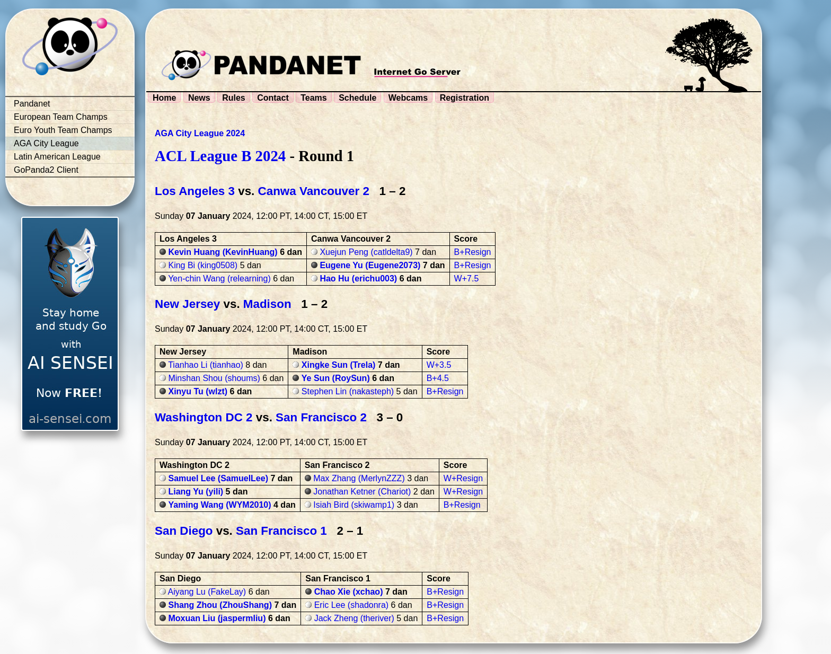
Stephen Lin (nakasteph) (348, 391)
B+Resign (472, 252)
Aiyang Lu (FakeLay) (207, 591)
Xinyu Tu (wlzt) (197, 391)
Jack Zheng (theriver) (354, 618)
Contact (273, 97)
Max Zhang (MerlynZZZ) (358, 478)
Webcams (408, 97)
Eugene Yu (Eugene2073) (370, 265)
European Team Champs (61, 116)
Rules (233, 97)
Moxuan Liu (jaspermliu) (217, 618)
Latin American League (57, 156)
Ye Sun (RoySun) (336, 378)
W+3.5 (439, 364)
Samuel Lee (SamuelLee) (218, 478)
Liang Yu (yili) (195, 491)
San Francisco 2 (321, 417)
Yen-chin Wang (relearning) (219, 278)
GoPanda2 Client (46, 169)
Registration (464, 97)
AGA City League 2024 (200, 133)
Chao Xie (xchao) (348, 591)
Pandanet (32, 103)
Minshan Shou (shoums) (214, 378)
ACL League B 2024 (220, 155)
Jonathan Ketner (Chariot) (362, 491)
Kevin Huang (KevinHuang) (222, 252)
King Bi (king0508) (202, 265)
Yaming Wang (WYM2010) (219, 504)
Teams (313, 97)
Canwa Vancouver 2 (313, 191)
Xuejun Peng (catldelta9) (366, 252)
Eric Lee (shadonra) (351, 604)
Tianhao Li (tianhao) (205, 364)
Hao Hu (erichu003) (358, 278)
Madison (267, 304)
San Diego (184, 530)
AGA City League (46, 143)
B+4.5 (438, 378)
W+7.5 (466, 278)
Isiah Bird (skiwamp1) (353, 504)
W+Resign (463, 478)
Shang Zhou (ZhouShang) (220, 604)
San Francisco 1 (281, 530)
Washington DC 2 (204, 417)
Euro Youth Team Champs (63, 130)
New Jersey (187, 304)
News (199, 97)
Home (164, 97)
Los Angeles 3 (195, 191)
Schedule (357, 97)
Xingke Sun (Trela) (339, 364)
